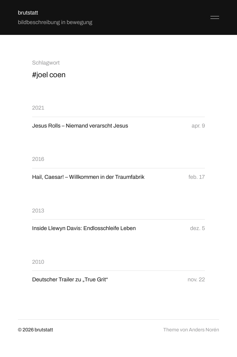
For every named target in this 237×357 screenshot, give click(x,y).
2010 (38, 262)
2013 (38, 211)
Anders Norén (204, 329)
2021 (38, 108)
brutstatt (28, 13)
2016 (38, 159)
